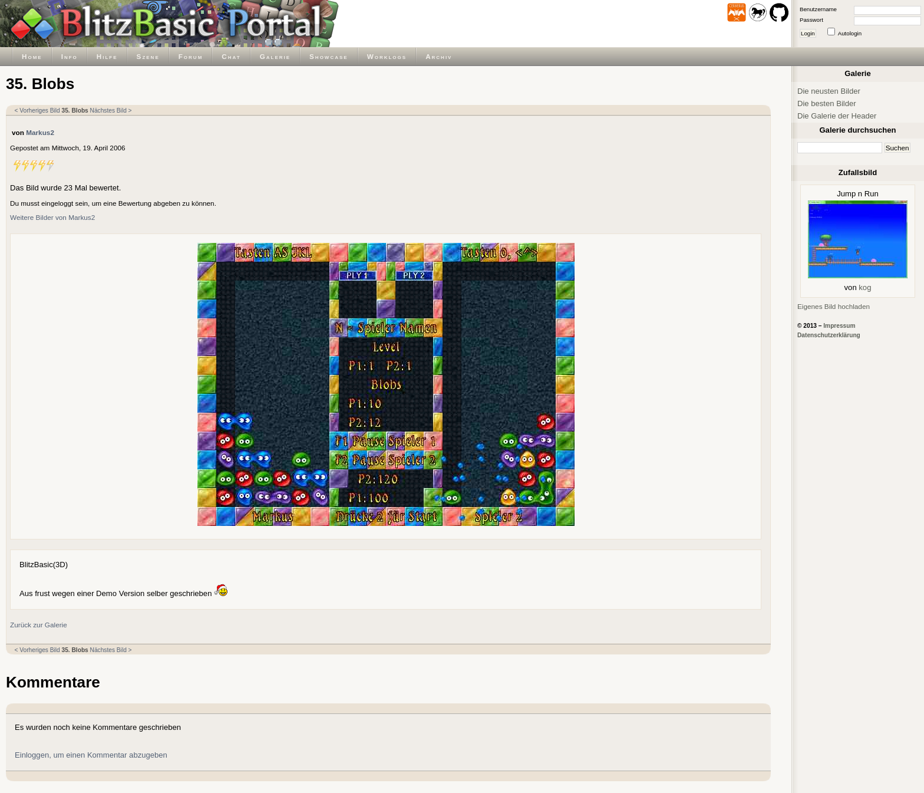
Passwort (811, 20)
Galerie (275, 56)
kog (865, 287)
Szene (148, 56)
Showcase (328, 56)
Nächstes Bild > (111, 110)
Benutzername (818, 9)
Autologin (850, 33)
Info (69, 56)
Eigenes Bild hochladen (833, 306)
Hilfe (107, 56)
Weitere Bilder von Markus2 (52, 217)
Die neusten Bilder (828, 91)
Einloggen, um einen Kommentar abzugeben (91, 755)
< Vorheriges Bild (37, 110)
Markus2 (40, 132)
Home (32, 56)
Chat (231, 56)
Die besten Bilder (826, 103)
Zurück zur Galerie (38, 625)
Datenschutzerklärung (828, 335)
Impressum (839, 326)
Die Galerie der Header (836, 115)
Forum (191, 56)
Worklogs (387, 56)
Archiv (438, 56)
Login (808, 33)
